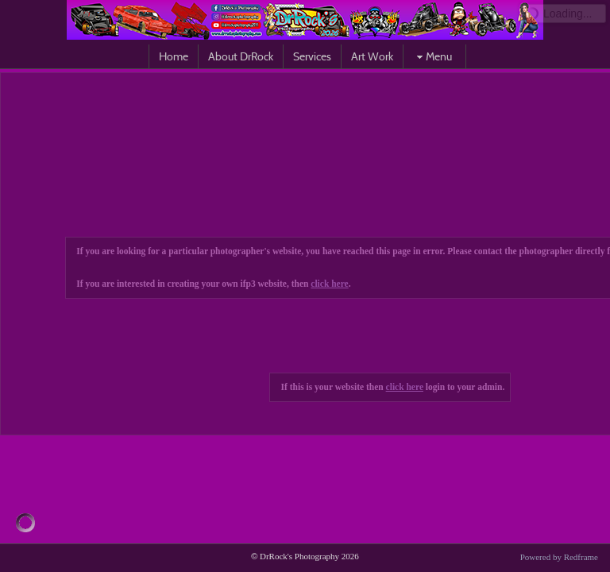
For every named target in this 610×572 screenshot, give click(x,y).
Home (173, 56)
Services (312, 56)
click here (329, 283)
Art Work (372, 56)
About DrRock (240, 56)
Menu (432, 56)
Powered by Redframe (559, 557)
